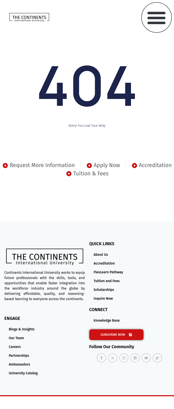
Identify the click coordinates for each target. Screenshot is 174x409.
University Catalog (23, 373)
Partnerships (19, 355)
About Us (101, 254)
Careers (15, 347)
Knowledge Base (107, 320)
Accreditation (104, 263)
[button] (156, 17)
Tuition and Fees (107, 281)
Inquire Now (103, 298)
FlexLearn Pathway (108, 272)
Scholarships (104, 290)
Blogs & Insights (21, 329)
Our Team (16, 338)
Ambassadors (19, 364)
